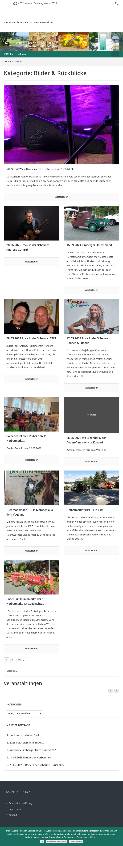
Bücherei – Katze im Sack (24, 735)
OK (42, 841)
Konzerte (18, 61)
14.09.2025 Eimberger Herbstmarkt (30, 757)
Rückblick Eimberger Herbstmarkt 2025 (33, 750)
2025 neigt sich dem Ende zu (26, 742)
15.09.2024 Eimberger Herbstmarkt (89, 245)
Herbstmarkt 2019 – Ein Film (84, 510)
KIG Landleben (15, 54)
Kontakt (13, 814)
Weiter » (23, 660)
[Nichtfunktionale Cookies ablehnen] (119, 836)
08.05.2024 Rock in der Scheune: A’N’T (31, 338)
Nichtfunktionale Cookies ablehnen (56, 841)
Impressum (15, 809)
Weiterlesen (61, 196)
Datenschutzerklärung (20, 803)
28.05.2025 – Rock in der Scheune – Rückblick (40, 169)
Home (8, 61)
